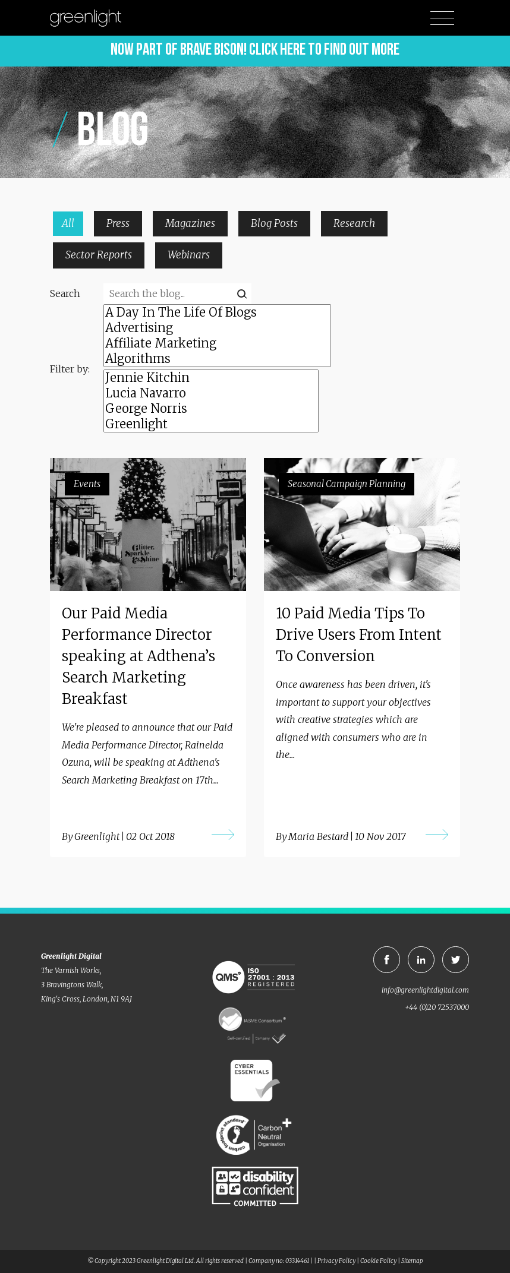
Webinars (189, 254)
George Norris (211, 408)
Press (118, 223)
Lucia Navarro (211, 393)
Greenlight (211, 424)
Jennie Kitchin (211, 378)
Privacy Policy (336, 1261)
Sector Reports (98, 254)
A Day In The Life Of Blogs (217, 312)
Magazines (190, 223)
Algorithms (217, 359)
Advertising (217, 328)
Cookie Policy (378, 1261)
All (68, 223)
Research (354, 223)
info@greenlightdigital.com (425, 989)
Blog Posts (274, 223)
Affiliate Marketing (217, 343)
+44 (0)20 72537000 (437, 1007)
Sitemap (412, 1261)
